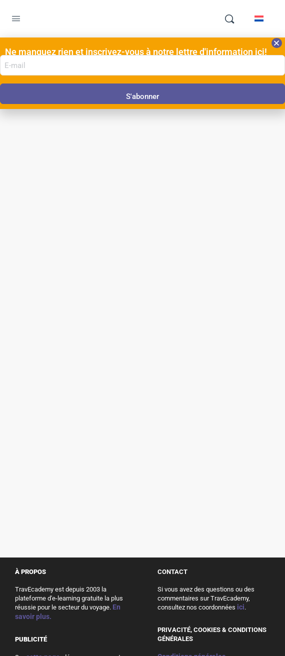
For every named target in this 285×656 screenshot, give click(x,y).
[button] (277, 43)
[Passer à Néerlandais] (259, 18)
